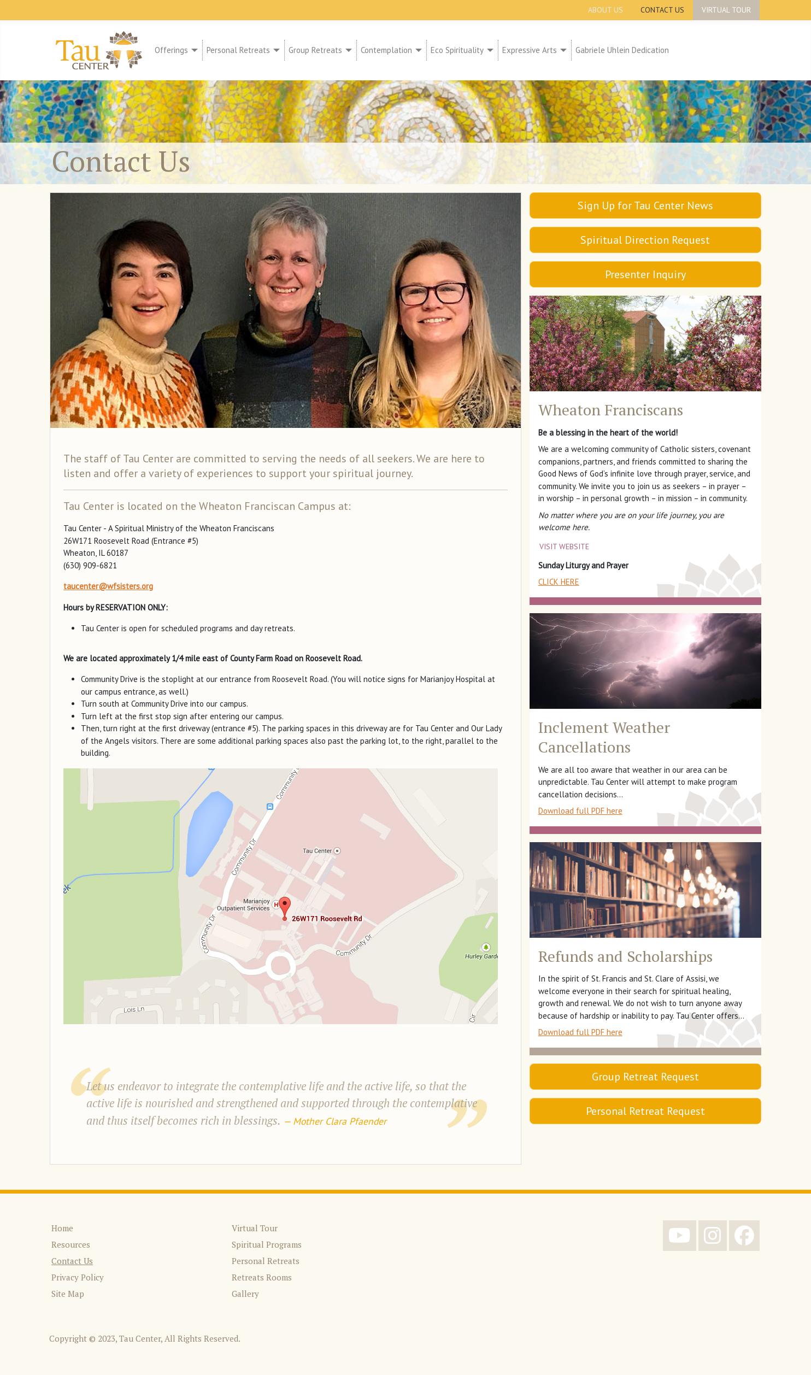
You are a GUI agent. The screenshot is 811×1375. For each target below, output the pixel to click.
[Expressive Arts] (562, 50)
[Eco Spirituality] (488, 50)
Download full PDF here (580, 811)
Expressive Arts (529, 50)
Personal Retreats (238, 50)
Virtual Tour (726, 10)
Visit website (564, 546)
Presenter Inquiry (645, 274)
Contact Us (662, 10)
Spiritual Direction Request (645, 240)
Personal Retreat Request (645, 1111)
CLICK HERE (558, 582)
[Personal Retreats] (275, 50)
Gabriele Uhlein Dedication (622, 50)
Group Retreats (315, 50)
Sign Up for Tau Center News (645, 205)
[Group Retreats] (347, 50)
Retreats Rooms (262, 1277)
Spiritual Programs (267, 1244)
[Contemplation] (417, 50)
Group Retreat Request (645, 1077)
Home (62, 1228)
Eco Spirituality (457, 50)
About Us (605, 10)
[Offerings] (193, 50)
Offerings (171, 50)
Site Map (67, 1293)
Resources (70, 1244)
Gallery (245, 1293)
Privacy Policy (77, 1277)
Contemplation (386, 50)
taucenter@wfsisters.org (108, 586)
